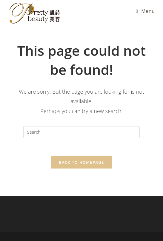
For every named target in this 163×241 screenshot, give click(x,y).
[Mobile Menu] (145, 11)
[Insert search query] (81, 132)
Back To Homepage (81, 162)
